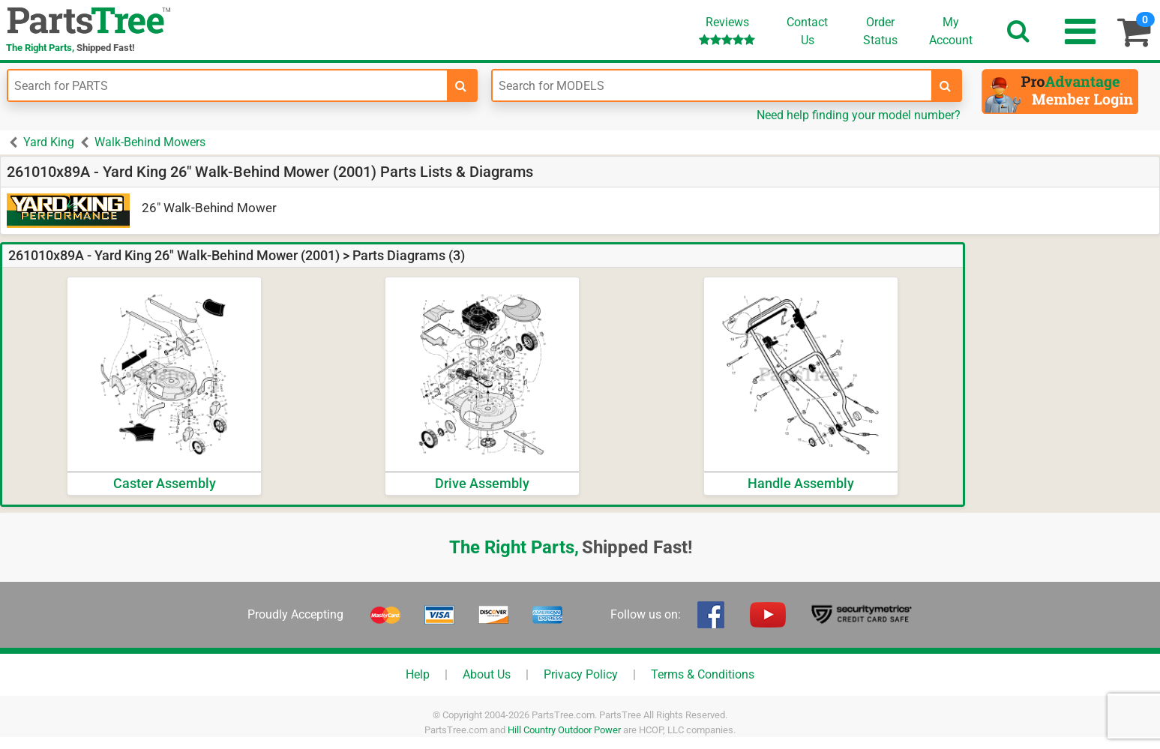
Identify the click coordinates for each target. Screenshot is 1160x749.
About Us (487, 674)
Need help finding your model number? (859, 115)
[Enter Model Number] (712, 85)
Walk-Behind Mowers (149, 142)
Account (951, 30)
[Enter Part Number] (227, 85)
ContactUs (807, 31)
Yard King (48, 142)
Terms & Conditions (702, 674)
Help (418, 674)
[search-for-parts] (461, 85)
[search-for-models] (946, 85)
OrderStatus (880, 31)
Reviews (727, 30)
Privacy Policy (581, 674)
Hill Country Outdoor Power (564, 730)
